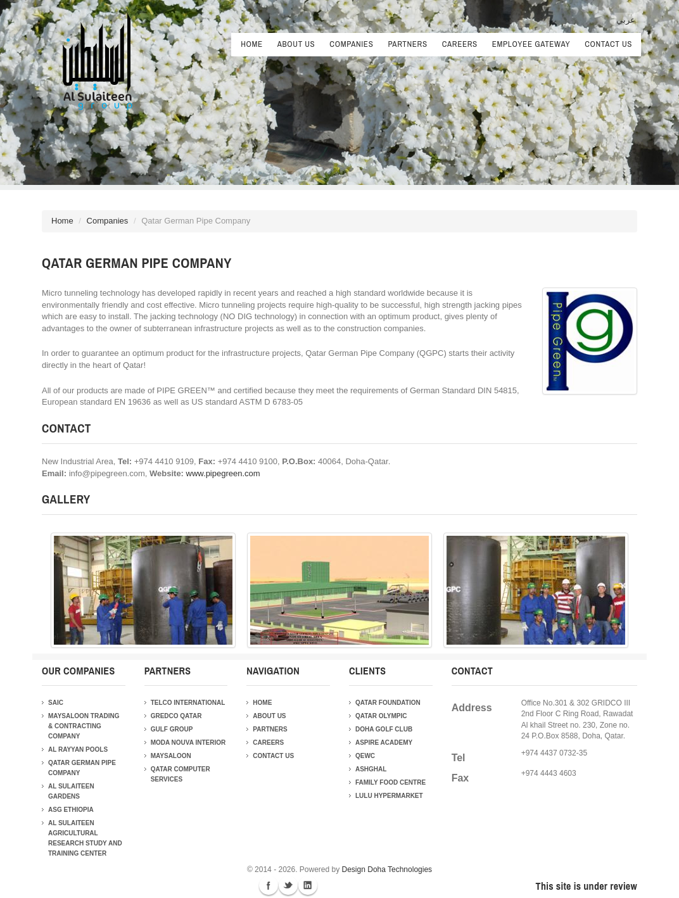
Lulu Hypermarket (389, 795)
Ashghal (370, 769)
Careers (460, 45)
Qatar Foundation (388, 702)
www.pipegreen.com (223, 473)
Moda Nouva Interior (188, 742)
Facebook (268, 885)
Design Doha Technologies (387, 869)
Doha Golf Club (383, 729)
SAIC (55, 702)
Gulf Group (172, 729)
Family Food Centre (390, 782)
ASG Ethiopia (71, 809)
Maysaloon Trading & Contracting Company (83, 726)
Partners (407, 45)
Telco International (188, 702)
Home (252, 44)
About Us (296, 45)
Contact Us (608, 44)
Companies (351, 45)
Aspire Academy (383, 742)
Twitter (288, 885)
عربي (625, 20)
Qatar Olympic (381, 715)
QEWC (365, 755)
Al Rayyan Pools (78, 749)
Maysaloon (171, 755)
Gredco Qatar (176, 715)
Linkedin (307, 885)
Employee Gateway (531, 45)
